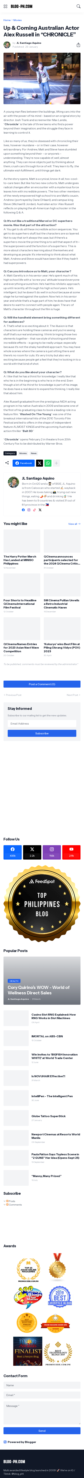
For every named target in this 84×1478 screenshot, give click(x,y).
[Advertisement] (42, 789)
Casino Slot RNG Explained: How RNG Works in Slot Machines (53, 1016)
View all (72, 523)
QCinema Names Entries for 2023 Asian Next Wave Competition (21, 647)
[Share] (77, 44)
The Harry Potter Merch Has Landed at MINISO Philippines (20, 560)
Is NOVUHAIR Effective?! (48, 1076)
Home (7, 20)
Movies (17, 20)
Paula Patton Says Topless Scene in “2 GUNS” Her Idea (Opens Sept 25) (55, 1155)
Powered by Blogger (20, 1442)
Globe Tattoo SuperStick (48, 1116)
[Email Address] (42, 723)
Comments (14, 1204)
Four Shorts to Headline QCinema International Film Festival (20, 603)
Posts (10, 1201)
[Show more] (56, 463)
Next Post (72, 695)
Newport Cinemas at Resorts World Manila (55, 1136)
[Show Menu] (5, 6)
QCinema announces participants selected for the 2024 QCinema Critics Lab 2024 (62, 560)
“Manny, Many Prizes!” (46, 1176)
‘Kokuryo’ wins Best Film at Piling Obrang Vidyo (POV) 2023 (62, 647)
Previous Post (13, 695)
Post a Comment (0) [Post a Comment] (42, 684)
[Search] (78, 6)
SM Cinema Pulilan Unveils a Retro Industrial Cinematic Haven (61, 603)
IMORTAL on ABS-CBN (47, 1036)
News (34, 453)
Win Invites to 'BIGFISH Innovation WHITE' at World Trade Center (54, 1056)
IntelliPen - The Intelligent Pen (52, 1096)
